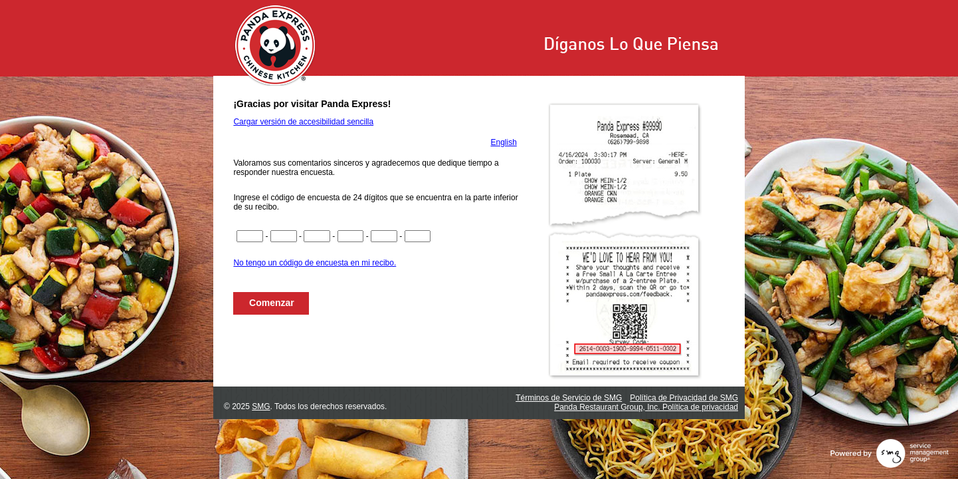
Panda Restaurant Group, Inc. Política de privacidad (646, 407)
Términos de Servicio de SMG (569, 397)
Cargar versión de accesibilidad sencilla (303, 121)
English (503, 142)
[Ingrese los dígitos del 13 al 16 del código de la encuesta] (350, 236)
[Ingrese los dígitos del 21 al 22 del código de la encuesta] (418, 236)
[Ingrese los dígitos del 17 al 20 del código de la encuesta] (384, 236)
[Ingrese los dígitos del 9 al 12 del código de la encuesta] (317, 236)
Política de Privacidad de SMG (684, 397)
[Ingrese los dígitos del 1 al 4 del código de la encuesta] (250, 236)
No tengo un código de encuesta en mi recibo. (314, 262)
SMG (261, 406)
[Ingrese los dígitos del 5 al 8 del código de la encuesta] (283, 236)
